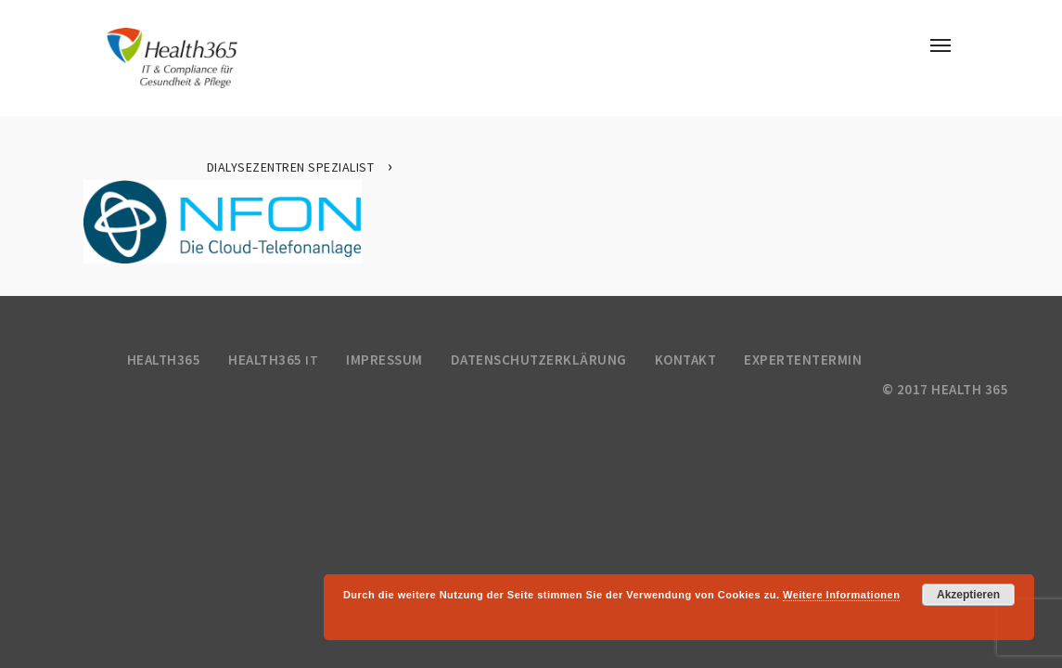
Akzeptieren (968, 594)
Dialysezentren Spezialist (291, 167)
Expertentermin (803, 359)
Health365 (164, 359)
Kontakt (686, 359)
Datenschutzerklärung (539, 359)
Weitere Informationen (841, 594)
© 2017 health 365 (945, 389)
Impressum (384, 359)
